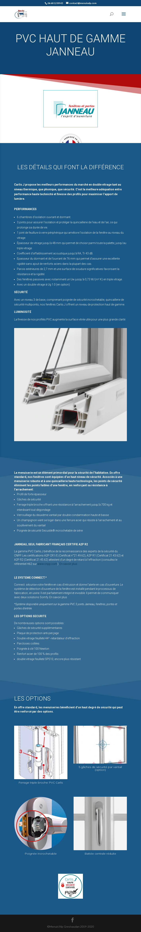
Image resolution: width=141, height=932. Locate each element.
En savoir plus (68, 563)
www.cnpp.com (47, 563)
